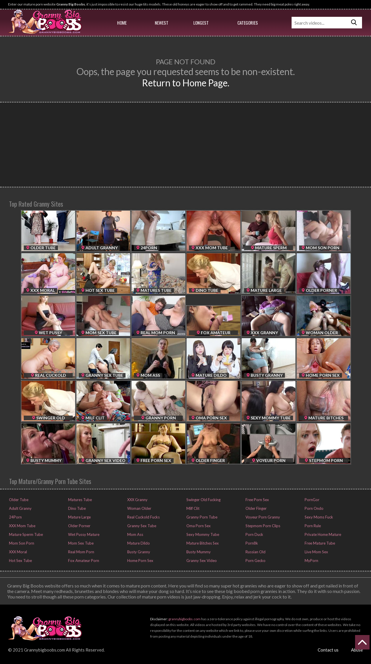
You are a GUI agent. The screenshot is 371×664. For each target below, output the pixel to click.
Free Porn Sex (257, 499)
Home (122, 22)
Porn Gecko (255, 560)
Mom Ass (134, 534)
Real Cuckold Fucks (143, 517)
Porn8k (251, 543)
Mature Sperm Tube (25, 534)
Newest (161, 22)
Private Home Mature (322, 534)
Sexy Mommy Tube (202, 534)
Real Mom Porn (80, 552)
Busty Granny (138, 552)
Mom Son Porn (21, 543)
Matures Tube (79, 499)
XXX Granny (137, 499)
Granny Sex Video (201, 560)
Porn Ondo (313, 508)
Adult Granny (20, 508)
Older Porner (78, 525)
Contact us (328, 649)
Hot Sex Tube (20, 560)
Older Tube (18, 499)
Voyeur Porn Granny (262, 517)
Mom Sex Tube (80, 543)
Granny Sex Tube (141, 525)
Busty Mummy (198, 552)
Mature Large (79, 517)
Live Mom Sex (316, 552)
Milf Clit (192, 508)
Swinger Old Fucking (203, 499)
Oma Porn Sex (198, 525)
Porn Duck (254, 534)
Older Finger (256, 508)
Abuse (357, 649)
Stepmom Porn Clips (262, 525)
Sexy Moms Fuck (318, 517)
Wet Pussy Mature (83, 534)
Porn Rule (312, 525)
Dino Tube (76, 508)
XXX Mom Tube (21, 525)
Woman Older (138, 508)
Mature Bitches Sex (202, 543)
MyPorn (311, 560)
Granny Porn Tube (201, 517)
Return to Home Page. (185, 82)
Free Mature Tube (319, 543)
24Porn (15, 517)
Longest (201, 22)
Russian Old (255, 552)
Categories (247, 22)
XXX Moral (17, 552)
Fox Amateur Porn (83, 560)
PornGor (311, 499)
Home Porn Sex (139, 560)
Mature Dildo (138, 543)
